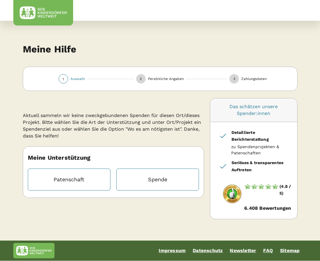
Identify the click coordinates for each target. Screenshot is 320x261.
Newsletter (243, 250)
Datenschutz (208, 250)
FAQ (268, 250)
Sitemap (290, 250)
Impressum (172, 250)
